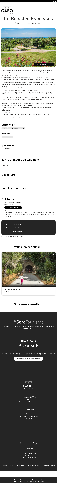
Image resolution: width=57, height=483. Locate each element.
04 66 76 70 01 (16, 224)
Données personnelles (48, 465)
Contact (18, 465)
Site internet (15, 228)
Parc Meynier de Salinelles (13, 289)
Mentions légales (35, 465)
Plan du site (25, 465)
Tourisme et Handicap (8, 465)
